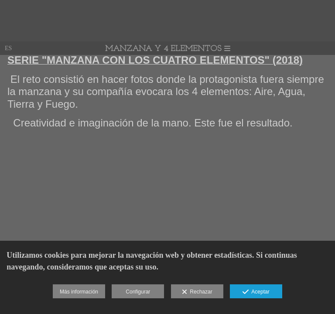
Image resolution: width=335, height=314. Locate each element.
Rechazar (197, 292)
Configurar (138, 292)
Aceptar (256, 292)
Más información (79, 292)
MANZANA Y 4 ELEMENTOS (167, 49)
